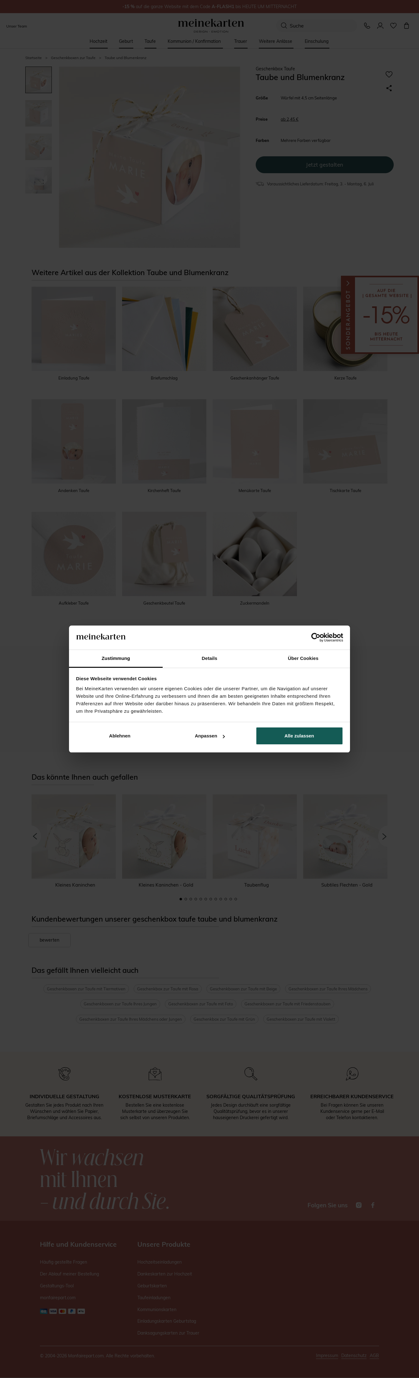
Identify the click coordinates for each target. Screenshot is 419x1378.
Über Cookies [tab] (303, 658)
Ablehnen (119, 735)
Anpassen (210, 735)
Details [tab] (209, 658)
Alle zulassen (299, 735)
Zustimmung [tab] (116, 658)
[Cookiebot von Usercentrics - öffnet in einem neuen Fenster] (315, 637)
